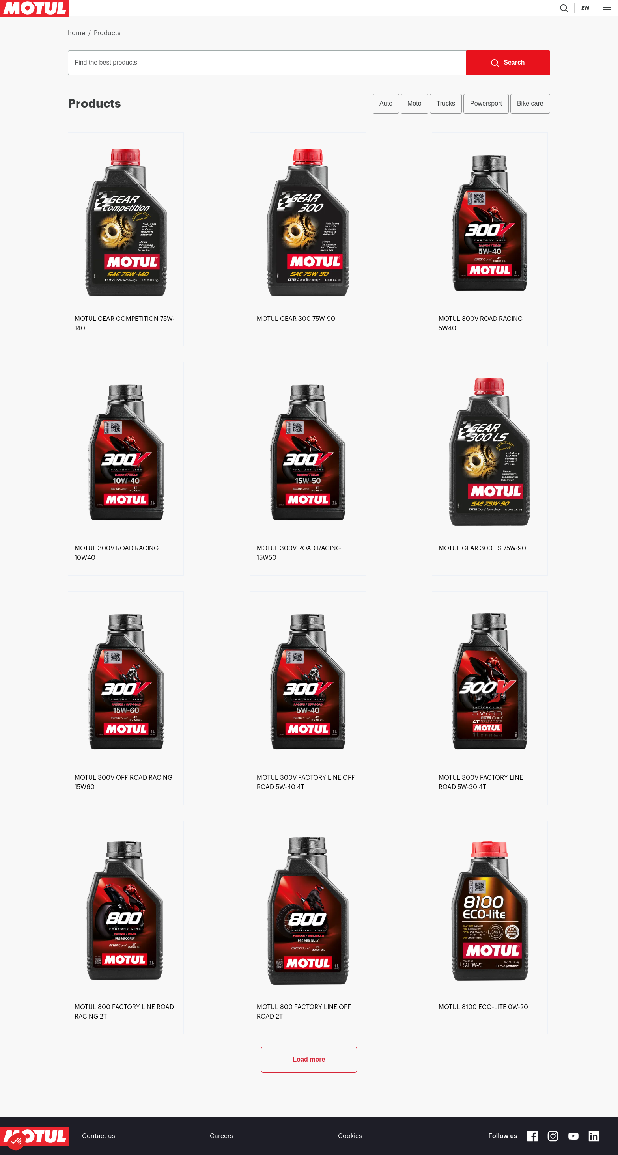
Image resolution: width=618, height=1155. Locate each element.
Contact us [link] (98, 1136)
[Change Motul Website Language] (519, 10)
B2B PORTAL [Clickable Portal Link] (594, 9)
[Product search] (473, 9)
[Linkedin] (593, 1136)
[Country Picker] (496, 9)
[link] (240, 9)
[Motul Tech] (550, 9)
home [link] (76, 36)
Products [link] (107, 36)
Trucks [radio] (446, 106)
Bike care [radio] (530, 106)
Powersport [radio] (486, 106)
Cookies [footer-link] (350, 1136)
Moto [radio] (414, 106)
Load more (309, 1088)
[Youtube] (573, 1136)
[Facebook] (532, 1136)
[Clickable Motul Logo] (34, 9)
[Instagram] (552, 1136)
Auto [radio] (385, 106)
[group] (461, 107)
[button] (16, 1141)
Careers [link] (221, 1136)
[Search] (508, 66)
